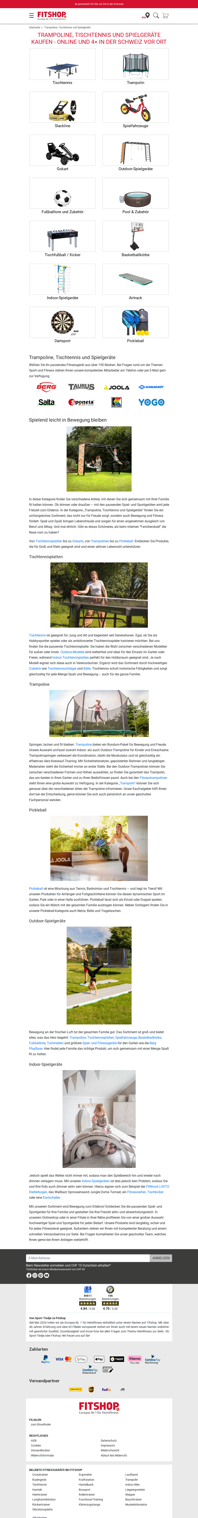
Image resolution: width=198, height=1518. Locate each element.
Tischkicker (155, 1192)
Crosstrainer (40, 1474)
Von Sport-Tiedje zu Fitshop (47, 1318)
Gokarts (77, 541)
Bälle (87, 668)
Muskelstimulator (136, 1504)
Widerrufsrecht (110, 1450)
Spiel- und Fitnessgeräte (99, 1043)
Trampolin (131, 1480)
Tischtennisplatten (49, 541)
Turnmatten (55, 1043)
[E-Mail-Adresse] (88, 1258)
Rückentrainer (41, 1504)
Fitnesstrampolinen (153, 778)
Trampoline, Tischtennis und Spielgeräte (67, 27)
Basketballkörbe (149, 1038)
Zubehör (35, 668)
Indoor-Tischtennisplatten (70, 657)
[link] (28, 1276)
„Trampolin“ (127, 783)
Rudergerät (39, 1480)
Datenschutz (109, 1440)
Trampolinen (100, 541)
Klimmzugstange (89, 1504)
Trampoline (84, 744)
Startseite (34, 27)
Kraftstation (86, 1480)
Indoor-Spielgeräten (96, 1181)
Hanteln (37, 1490)
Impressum (108, 1445)
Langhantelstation (44, 1499)
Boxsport (84, 1490)
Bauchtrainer (133, 1499)
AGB (34, 1440)
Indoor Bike (132, 1484)
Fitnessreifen (136, 1192)
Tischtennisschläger (62, 668)
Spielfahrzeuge (126, 1038)
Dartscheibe (51, 1197)
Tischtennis (37, 635)
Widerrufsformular (42, 1455)
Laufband (131, 1474)
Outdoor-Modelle (72, 652)
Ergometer (85, 1474)
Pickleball (126, 541)
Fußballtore (37, 1043)
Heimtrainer (39, 1494)
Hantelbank (86, 1484)
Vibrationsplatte (42, 1509)
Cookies (36, 1445)
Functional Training (91, 1499)
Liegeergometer (135, 1490)
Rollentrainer (87, 1494)
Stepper (130, 1494)
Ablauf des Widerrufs (114, 1455)
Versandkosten (40, 1450)
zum (41, 1424)
